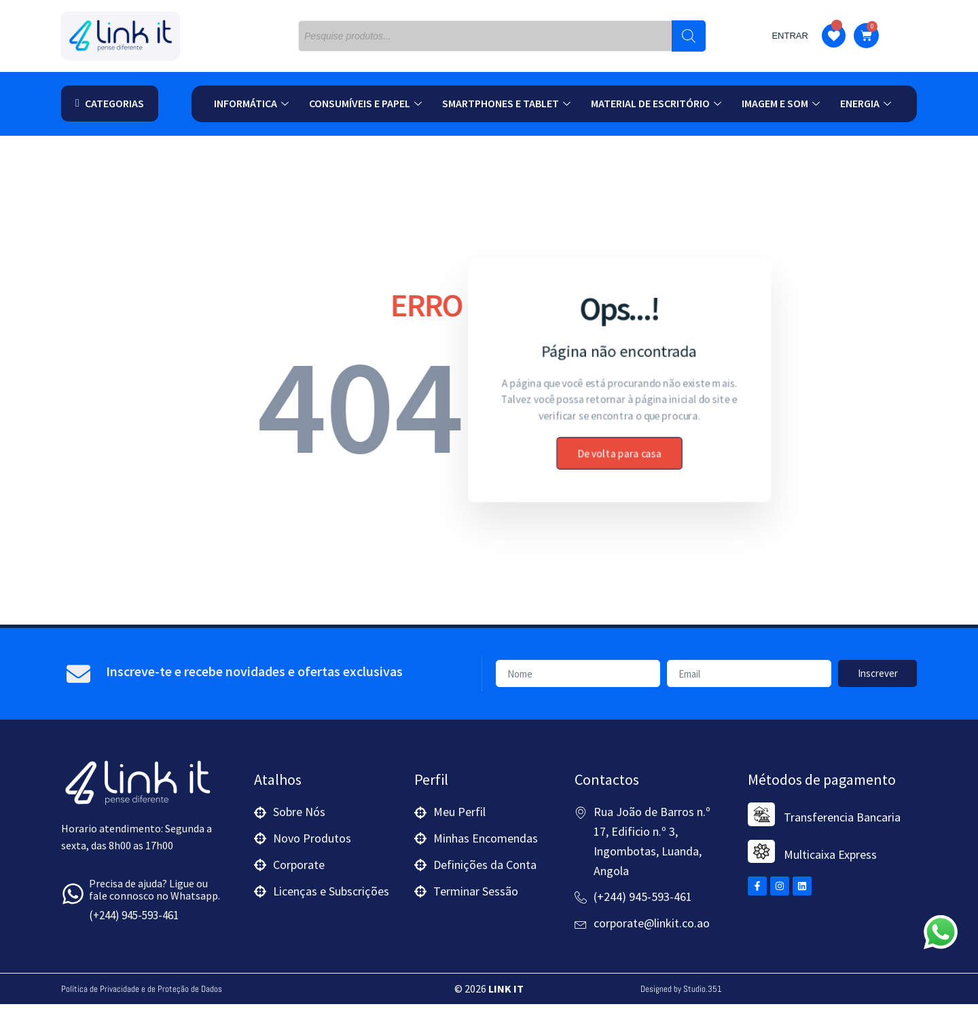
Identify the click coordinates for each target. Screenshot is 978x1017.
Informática (251, 103)
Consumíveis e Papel (365, 103)
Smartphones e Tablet (506, 103)
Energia (865, 103)
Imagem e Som (781, 103)
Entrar (790, 36)
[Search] (689, 36)
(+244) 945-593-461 (134, 928)
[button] (109, 104)
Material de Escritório (656, 103)
